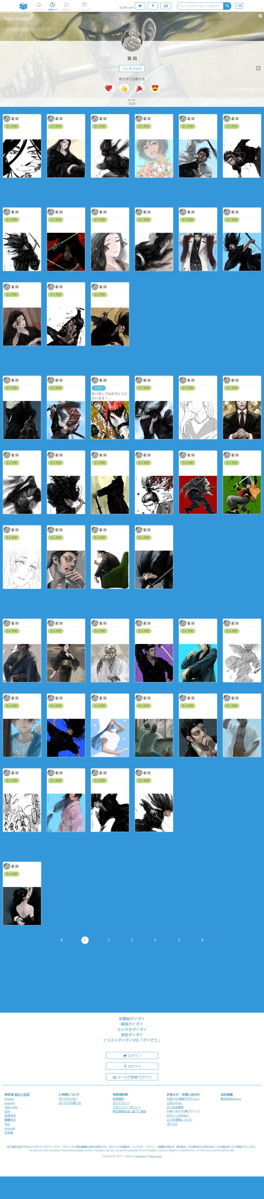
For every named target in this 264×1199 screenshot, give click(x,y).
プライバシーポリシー (127, 1107)
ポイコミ (172, 1124)
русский (10, 1128)
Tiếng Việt (11, 1107)
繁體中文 (10, 1120)
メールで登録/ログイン (132, 1077)
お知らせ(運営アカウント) (183, 1099)
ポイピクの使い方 (70, 1103)
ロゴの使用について (179, 1120)
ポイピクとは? (68, 1099)
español (10, 1103)
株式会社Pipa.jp (231, 1099)
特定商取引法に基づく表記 (129, 1111)
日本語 (9, 1132)
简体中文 (10, 1115)
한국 (7, 1111)
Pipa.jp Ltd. (155, 1156)
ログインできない (178, 1115)
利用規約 (118, 1099)
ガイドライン (121, 1103)
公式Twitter (174, 1103)
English (9, 1099)
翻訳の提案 (22, 1094)
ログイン (132, 1055)
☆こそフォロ (132, 68)
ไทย (7, 1124)
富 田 (132, 58)
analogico (140, 1156)
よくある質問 (175, 1107)
